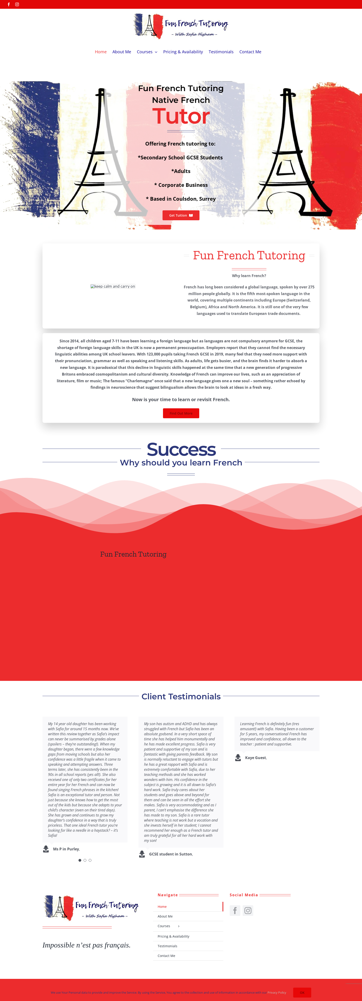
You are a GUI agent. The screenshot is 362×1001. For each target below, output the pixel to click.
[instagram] (248, 910)
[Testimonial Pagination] (79, 860)
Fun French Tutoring (133, 554)
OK (302, 992)
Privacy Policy (277, 992)
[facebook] (235, 910)
